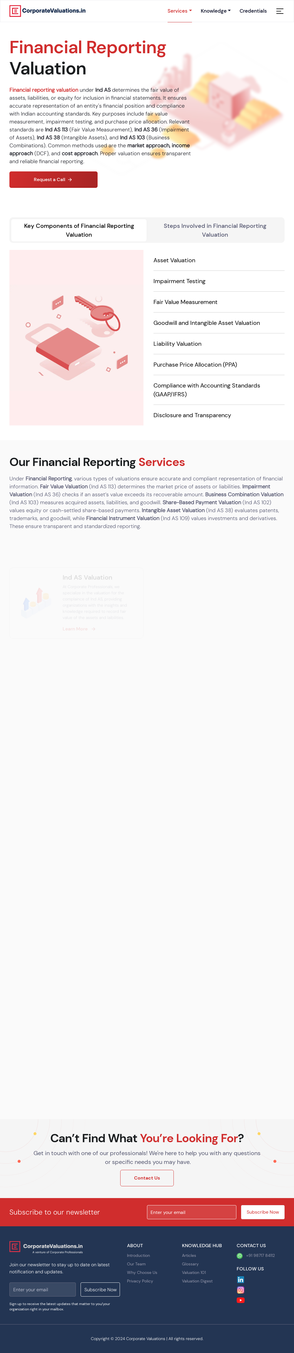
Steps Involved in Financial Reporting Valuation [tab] (215, 230)
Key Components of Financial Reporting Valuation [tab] (79, 230)
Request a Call (54, 179)
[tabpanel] (147, 337)
